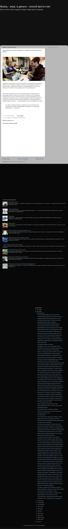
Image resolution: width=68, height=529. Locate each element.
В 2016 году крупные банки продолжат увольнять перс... (49, 466)
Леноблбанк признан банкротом (44, 422)
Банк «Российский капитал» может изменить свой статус (50, 390)
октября (39, 502)
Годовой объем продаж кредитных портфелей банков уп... (50, 340)
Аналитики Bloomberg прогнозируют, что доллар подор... (50, 368)
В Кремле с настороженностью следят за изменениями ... (50, 461)
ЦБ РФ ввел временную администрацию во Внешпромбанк (50, 420)
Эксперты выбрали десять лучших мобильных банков (49, 452)
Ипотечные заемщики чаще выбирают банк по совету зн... (50, 468)
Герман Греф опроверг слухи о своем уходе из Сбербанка (50, 381)
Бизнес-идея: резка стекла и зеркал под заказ (18, 237)
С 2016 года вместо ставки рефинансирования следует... (50, 496)
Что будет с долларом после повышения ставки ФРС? (49, 487)
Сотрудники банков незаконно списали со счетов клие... (49, 431)
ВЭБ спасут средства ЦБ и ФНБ (44, 401)
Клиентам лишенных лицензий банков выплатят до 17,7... (50, 463)
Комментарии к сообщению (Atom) (17, 161)
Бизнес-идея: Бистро (42, 342)
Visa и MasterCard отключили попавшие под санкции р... (49, 372)
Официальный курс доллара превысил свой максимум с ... (50, 446)
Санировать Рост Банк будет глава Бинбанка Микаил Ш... (50, 338)
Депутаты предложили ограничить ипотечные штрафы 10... (50, 370)
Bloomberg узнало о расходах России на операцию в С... (50, 498)
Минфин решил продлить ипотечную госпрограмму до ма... (50, 427)
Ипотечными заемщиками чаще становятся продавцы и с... (50, 377)
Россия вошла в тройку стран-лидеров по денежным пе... (50, 398)
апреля (39, 513)
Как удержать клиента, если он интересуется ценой (48, 346)
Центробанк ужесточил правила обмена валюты (48, 361)
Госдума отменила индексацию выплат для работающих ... (50, 444)
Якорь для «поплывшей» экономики (45, 485)
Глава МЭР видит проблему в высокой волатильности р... (50, 316)
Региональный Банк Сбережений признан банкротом (49, 383)
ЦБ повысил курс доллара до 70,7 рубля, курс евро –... (49, 336)
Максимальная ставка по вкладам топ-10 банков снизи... (50, 476)
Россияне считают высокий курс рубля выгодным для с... (50, 335)
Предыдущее (39, 159)
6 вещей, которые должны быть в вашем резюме (48, 349)
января (39, 519)
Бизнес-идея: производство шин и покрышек (18, 256)
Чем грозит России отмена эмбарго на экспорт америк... (49, 400)
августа (39, 506)
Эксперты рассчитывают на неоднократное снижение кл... (50, 472)
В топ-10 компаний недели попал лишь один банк (48, 314)
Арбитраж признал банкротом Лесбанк (46, 435)
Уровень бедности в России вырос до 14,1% (47, 494)
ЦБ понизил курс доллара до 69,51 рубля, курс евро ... (49, 374)
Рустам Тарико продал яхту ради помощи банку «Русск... (50, 375)
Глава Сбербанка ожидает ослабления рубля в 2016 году (50, 364)
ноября (39, 500)
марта (39, 515)
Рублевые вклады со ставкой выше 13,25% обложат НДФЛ (50, 489)
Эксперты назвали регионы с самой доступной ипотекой (49, 440)
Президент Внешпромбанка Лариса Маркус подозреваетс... (50, 387)
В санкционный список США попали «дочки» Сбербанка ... (50, 379)
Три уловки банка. (41, 414)
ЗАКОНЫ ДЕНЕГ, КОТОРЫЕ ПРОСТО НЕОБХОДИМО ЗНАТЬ (22, 264)
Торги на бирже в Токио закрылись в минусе (47, 490)
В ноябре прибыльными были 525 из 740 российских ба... (50, 396)
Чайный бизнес (11, 223)
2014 (38, 521)
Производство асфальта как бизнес (45, 344)
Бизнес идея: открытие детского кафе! (16, 249)
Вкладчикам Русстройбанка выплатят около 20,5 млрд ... (50, 433)
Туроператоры (22, 117)
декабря (40, 313)
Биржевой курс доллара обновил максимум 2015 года (49, 333)
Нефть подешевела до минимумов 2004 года (47, 403)
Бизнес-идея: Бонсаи (13, 202)
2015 (38, 311)
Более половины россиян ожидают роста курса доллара (49, 426)
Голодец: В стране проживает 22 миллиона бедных (48, 353)
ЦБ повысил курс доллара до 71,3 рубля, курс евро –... (49, 424)
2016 (38, 309)
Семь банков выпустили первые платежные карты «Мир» (50, 459)
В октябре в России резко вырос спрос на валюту (48, 437)
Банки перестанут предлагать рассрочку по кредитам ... (49, 392)
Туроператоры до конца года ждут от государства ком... (49, 492)
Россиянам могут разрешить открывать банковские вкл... (50, 394)
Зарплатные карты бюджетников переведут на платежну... (50, 457)
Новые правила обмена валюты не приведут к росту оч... (50, 355)
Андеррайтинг (11, 216)
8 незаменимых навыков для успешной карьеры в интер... (50, 348)
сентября (40, 504)
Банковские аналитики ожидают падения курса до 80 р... (50, 438)
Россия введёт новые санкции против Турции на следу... (49, 416)
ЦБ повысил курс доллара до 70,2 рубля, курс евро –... (49, 465)
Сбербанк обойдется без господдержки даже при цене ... (50, 453)
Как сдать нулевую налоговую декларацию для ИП (19, 230)
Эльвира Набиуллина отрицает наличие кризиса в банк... (50, 474)
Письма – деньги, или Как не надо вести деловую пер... (49, 411)
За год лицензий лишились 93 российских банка (48, 325)
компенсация (15, 117)
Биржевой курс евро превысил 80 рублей (46, 322)
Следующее (6, 159)
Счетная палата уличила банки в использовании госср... (49, 477)
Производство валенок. (42, 407)
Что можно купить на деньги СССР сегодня (12, 244)
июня (39, 510)
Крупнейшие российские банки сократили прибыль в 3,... (50, 366)
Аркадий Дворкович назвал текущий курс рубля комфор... (50, 327)
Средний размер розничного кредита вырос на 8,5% (49, 318)
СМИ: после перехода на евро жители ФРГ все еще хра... (50, 351)
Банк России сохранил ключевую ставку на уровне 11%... (50, 479)
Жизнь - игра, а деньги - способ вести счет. (25, 6)
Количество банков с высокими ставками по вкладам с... (50, 357)
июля (39, 508)
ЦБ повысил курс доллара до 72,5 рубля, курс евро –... (49, 320)
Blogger (42, 525)
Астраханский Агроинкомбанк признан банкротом (48, 323)
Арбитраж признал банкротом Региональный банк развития (50, 429)
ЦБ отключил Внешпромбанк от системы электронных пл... (50, 442)
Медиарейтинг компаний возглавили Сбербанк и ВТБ (49, 450)
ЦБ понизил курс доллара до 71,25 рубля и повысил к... (49, 388)
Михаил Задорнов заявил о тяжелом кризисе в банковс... (50, 329)
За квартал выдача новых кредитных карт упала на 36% (49, 455)
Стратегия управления (13, 209)
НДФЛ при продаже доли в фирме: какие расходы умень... (50, 483)
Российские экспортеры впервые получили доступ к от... (49, 331)
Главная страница (22, 159)
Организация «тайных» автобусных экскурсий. (47, 409)
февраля (40, 517)
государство (9, 117)
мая (39, 511)
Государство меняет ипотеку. (43, 413)
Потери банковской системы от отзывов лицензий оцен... (50, 405)
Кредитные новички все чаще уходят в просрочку (48, 418)
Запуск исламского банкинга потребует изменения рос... (49, 448)
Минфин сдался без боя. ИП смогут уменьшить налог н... (50, 481)
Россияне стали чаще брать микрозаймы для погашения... (50, 359)
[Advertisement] (16, 29)
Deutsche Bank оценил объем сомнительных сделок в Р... (50, 385)
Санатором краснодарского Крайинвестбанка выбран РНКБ (50, 362)
